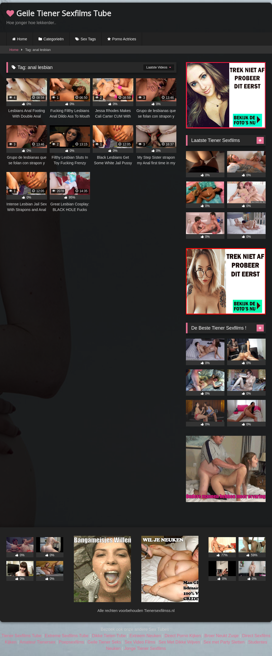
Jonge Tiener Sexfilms (145, 648)
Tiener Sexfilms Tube (21, 635)
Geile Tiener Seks (104, 642)
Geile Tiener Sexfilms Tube (58, 13)
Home (22, 39)
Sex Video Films (140, 642)
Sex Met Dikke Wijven (179, 642)
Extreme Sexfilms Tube (67, 635)
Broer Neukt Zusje (221, 635)
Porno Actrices (124, 39)
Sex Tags (88, 39)
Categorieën (54, 39)
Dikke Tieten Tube (109, 635)
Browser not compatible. (203, 17)
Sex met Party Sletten (224, 642)
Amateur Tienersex (37, 642)
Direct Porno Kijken (182, 635)
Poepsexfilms (71, 642)
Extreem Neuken (145, 635)
